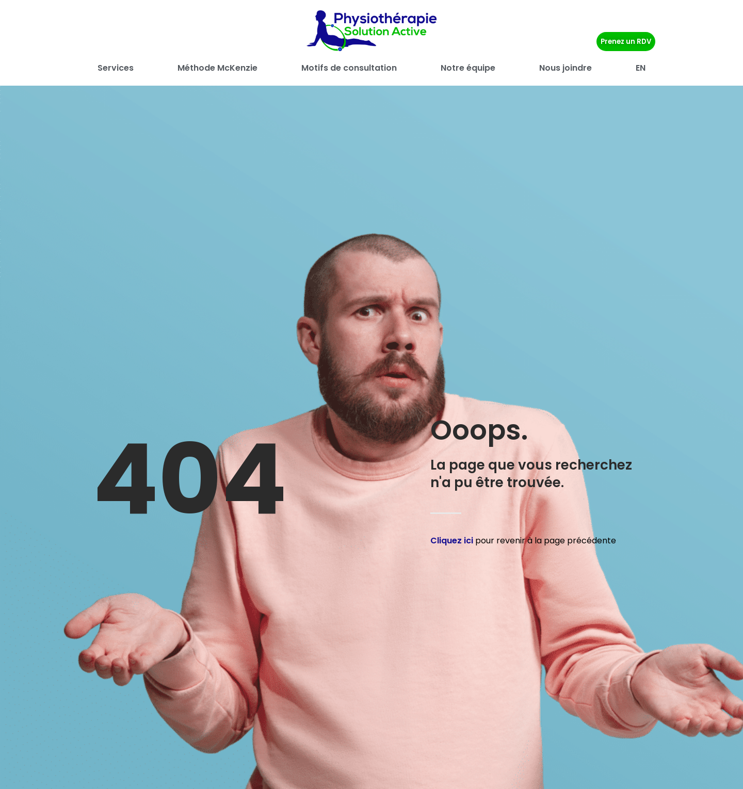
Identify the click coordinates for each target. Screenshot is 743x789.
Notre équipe (468, 68)
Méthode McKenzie (217, 68)
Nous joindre (565, 68)
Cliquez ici (451, 540)
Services (116, 68)
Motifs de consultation (349, 68)
